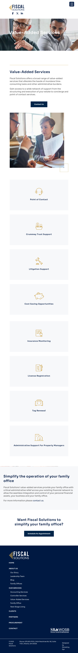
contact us (38, 500)
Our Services (15, 588)
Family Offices (16, 584)
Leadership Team (17, 576)
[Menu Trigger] (71, 4)
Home (11, 563)
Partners (13, 617)
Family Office (15, 603)
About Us (13, 568)
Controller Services (18, 596)
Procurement (15, 623)
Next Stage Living (17, 607)
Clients (12, 611)
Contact (13, 628)
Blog (12, 580)
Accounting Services (19, 592)
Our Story (14, 572)
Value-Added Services (19, 599)
